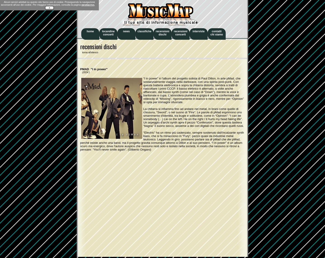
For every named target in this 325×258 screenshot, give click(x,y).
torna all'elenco (89, 52)
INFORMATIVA (88, 5)
